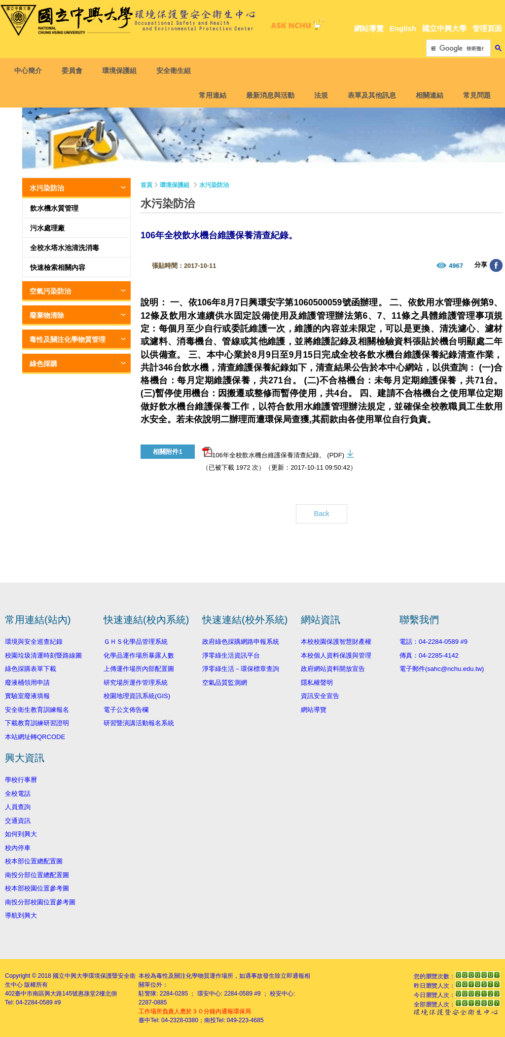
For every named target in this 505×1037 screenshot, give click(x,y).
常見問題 (474, 95)
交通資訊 (18, 820)
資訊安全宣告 (320, 696)
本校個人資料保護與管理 (336, 655)
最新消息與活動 (267, 95)
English (403, 28)
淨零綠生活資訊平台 (231, 655)
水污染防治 (47, 188)
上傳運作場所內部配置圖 (139, 668)
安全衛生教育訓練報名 (37, 709)
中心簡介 (31, 70)
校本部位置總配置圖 (34, 861)
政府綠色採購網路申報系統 (240, 641)
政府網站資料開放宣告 (333, 668)
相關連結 (426, 95)
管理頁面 (487, 28)
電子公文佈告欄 (126, 709)
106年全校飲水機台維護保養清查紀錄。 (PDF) (273, 453)
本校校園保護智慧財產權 (336, 641)
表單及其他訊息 (369, 95)
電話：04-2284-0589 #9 (433, 641)
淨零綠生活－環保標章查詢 (240, 668)
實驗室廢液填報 (27, 696)
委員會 (75, 70)
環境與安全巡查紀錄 (34, 641)
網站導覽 (369, 28)
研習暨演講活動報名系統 (139, 723)
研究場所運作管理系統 (136, 682)
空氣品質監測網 (224, 682)
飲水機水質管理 (54, 208)
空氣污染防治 (50, 291)
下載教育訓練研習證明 (37, 723)
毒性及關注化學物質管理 (68, 339)
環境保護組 (122, 70)
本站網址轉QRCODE (35, 737)
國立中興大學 (444, 28)
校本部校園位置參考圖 (37, 888)
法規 (318, 95)
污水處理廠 (47, 228)
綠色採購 (43, 364)
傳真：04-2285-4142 (429, 655)
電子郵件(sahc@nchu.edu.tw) (441, 668)
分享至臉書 (496, 265)
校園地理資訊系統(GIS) (137, 696)
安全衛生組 (176, 70)
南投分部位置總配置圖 (37, 875)
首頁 (146, 185)
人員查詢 (18, 807)
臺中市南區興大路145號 (46, 993)
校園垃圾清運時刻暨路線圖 (43, 655)
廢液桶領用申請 (27, 682)
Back (321, 514)
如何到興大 (21, 834)
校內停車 (18, 848)
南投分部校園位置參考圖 (40, 902)
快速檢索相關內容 (57, 267)
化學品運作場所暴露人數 (139, 655)
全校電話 (18, 793)
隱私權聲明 (317, 682)
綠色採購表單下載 (30, 668)
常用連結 (209, 95)
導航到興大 (21, 915)
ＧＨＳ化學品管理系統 (136, 641)
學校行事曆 (21, 779)
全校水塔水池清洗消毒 (64, 248)
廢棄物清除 (47, 315)
